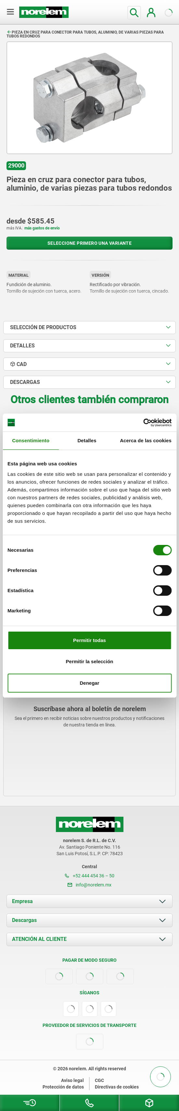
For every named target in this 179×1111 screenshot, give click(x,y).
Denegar (89, 683)
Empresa (22, 901)
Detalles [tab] (86, 440)
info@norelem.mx (89, 884)
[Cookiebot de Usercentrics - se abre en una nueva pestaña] (143, 422)
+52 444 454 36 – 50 (89, 875)
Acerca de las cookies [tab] (146, 440)
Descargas (24, 920)
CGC (99, 1080)
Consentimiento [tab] (30, 440)
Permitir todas (89, 640)
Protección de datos (63, 1086)
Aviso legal (72, 1080)
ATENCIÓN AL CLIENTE (39, 939)
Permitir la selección (89, 661)
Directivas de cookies (117, 1086)
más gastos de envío (42, 228)
